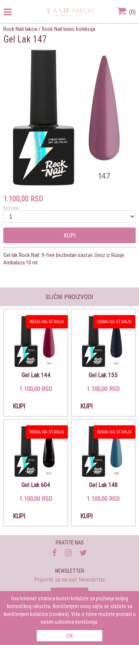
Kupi (70, 235)
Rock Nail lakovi (20, 28)
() (126, 12)
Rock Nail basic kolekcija (68, 28)
